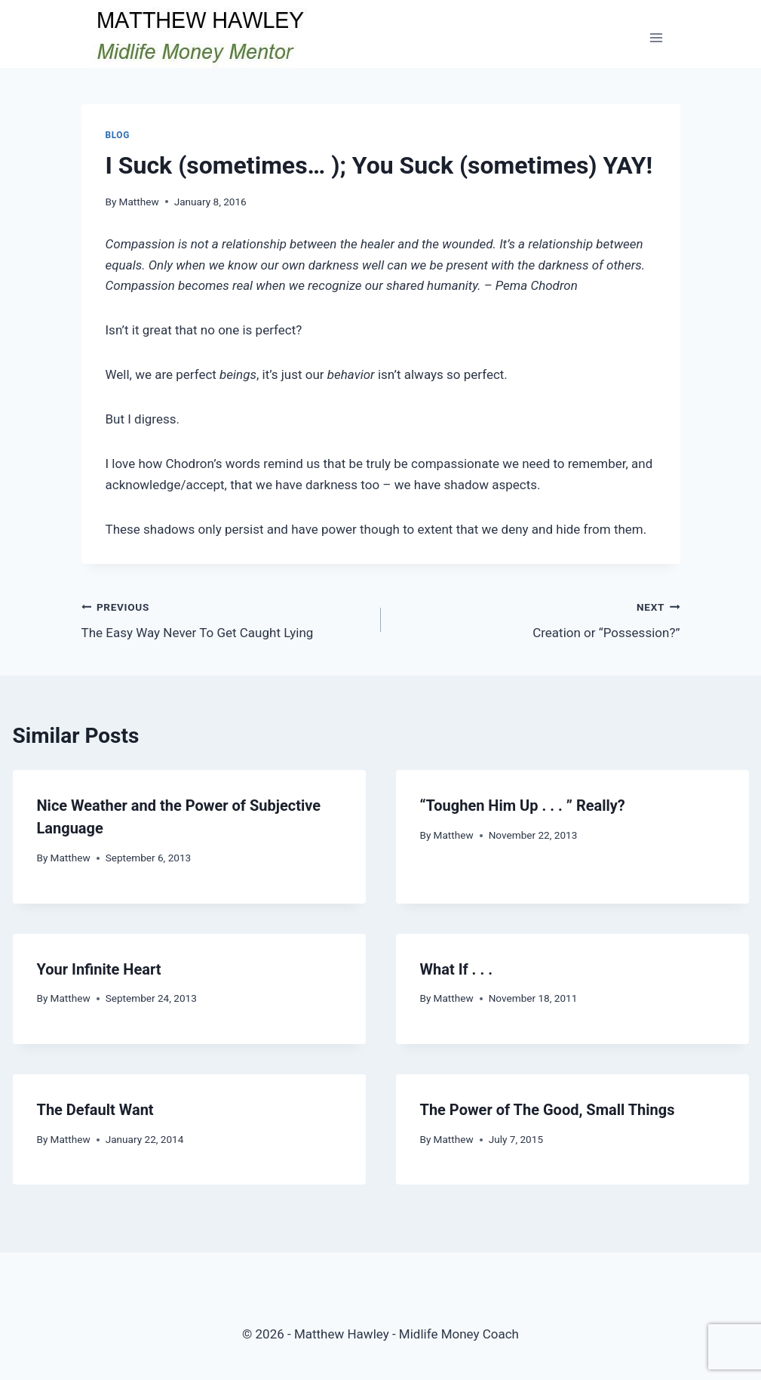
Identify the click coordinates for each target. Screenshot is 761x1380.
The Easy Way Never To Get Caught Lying (224, 618)
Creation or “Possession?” (537, 618)
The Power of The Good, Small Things (547, 1110)
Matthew (139, 202)
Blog (118, 135)
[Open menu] (656, 37)
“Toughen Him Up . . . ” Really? (522, 805)
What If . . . (456, 969)
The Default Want (95, 1110)
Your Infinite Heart (99, 969)
